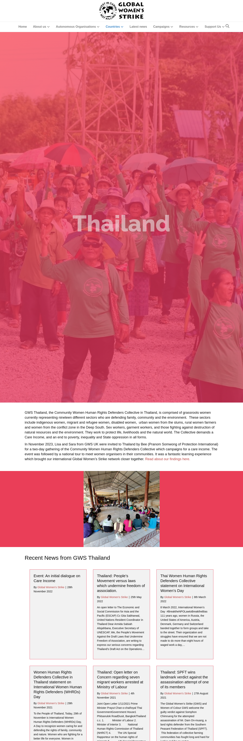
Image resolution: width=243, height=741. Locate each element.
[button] (236, 734)
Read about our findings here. (167, 247)
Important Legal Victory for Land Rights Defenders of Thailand (56, 657)
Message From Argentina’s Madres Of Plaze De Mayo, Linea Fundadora (183, 561)
